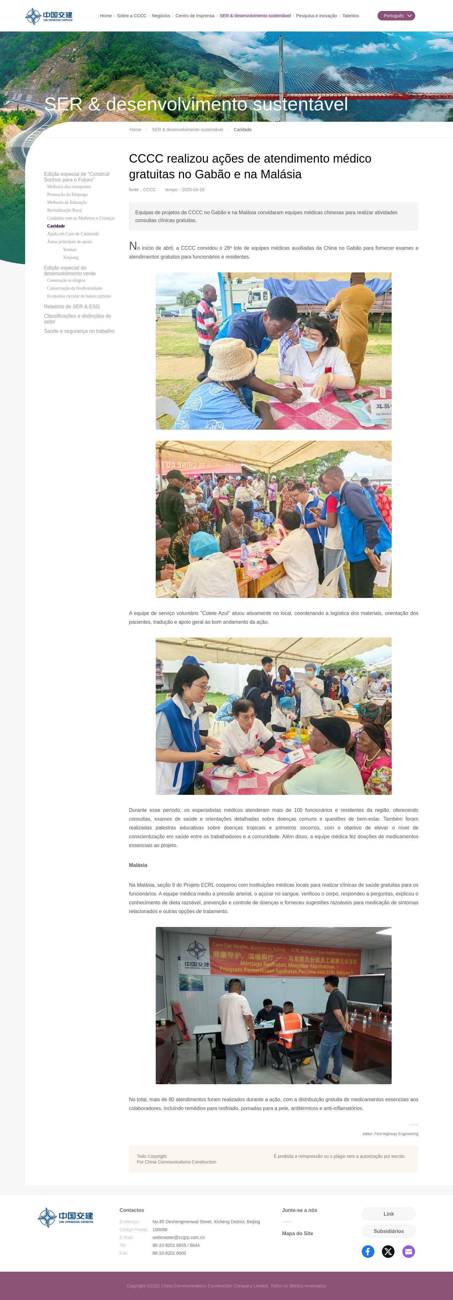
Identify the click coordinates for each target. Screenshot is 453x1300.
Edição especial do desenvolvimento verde (70, 270)
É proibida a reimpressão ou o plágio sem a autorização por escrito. (339, 1156)
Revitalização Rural (64, 210)
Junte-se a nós (299, 1215)
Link (389, 1214)
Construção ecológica (66, 280)
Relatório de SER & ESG (72, 306)
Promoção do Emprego (67, 194)
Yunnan (69, 249)
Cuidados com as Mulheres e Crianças (81, 218)
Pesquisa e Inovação (316, 15)
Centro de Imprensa (195, 15)
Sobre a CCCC (131, 15)
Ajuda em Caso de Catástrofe (73, 234)
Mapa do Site (297, 1233)
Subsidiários (389, 1231)
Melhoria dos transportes (69, 186)
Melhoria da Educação (67, 202)
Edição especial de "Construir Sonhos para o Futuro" (77, 176)
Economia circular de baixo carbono (79, 296)
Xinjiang (70, 257)
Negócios (161, 15)
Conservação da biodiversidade (74, 288)
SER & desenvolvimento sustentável (255, 15)
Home (106, 15)
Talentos (351, 15)
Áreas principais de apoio (69, 241)
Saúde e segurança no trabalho (79, 331)
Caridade (56, 226)
